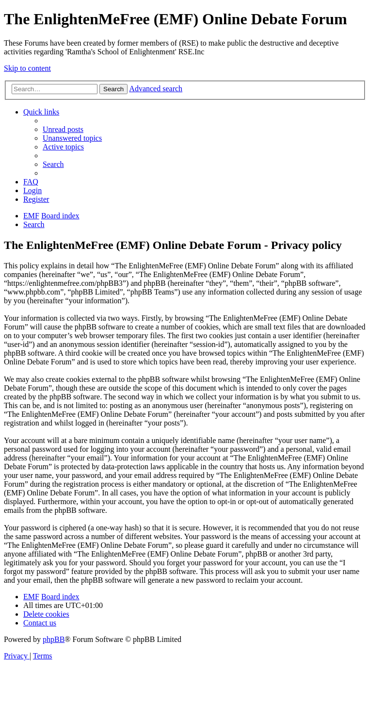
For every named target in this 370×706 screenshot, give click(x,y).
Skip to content (27, 68)
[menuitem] (63, 129)
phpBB (53, 639)
